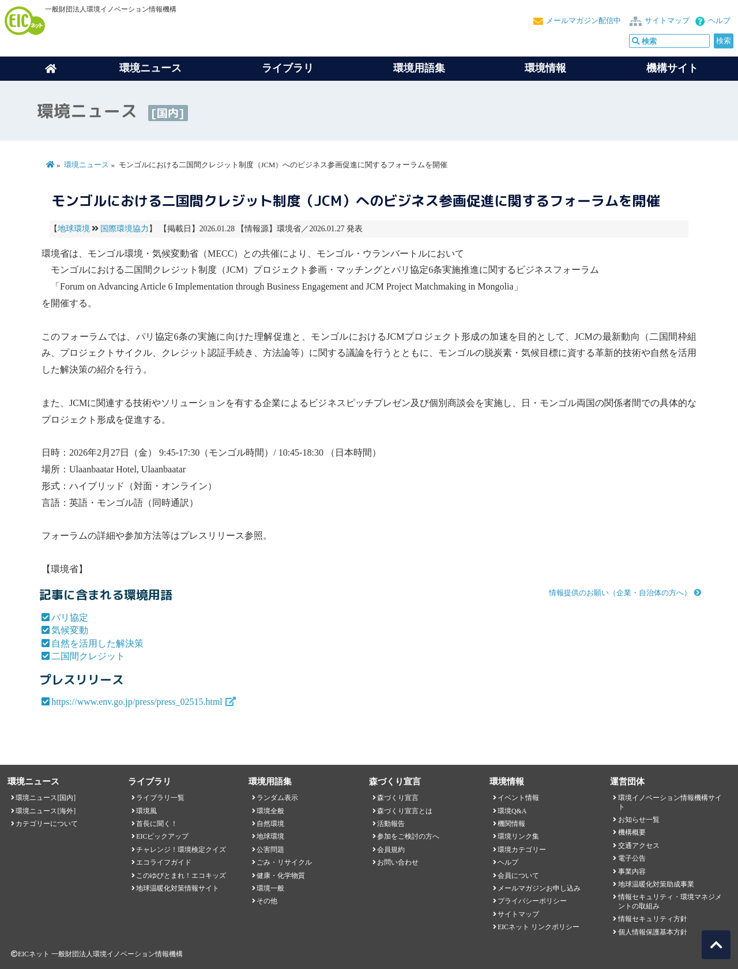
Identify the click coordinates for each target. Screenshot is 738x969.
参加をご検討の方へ (408, 836)
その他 (267, 901)
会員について (518, 876)
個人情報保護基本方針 (652, 932)
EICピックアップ (162, 836)
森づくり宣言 (398, 798)
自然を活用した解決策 (97, 643)
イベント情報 (518, 798)
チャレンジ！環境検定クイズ (181, 850)
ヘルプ (719, 21)
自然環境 (270, 824)
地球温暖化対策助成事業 (656, 884)
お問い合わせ (398, 862)
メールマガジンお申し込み (539, 888)
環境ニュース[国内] (46, 798)
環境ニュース (86, 165)
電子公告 (632, 858)
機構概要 (632, 832)
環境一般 (270, 888)
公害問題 (270, 850)
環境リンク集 (518, 836)
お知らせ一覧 (639, 820)
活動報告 (391, 824)
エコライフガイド (163, 862)
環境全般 (270, 811)
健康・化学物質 (281, 876)
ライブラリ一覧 (160, 798)
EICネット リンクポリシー (538, 927)
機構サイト (672, 68)
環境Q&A (512, 811)
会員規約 (391, 850)
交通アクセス (639, 846)
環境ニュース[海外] (46, 811)
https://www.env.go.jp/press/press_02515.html (137, 702)
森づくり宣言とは (404, 811)
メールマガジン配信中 (583, 21)
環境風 (146, 811)
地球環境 (74, 228)
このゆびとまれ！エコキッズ (181, 876)
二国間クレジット (88, 656)
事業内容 (632, 871)
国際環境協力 (124, 228)
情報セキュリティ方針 (652, 919)
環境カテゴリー (522, 850)
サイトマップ (667, 21)
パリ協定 (69, 617)
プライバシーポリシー (532, 901)
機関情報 (511, 824)
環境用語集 (419, 68)
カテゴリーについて (47, 824)
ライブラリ (288, 68)
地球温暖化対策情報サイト (177, 888)
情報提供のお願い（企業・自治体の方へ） (620, 593)
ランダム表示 (277, 798)
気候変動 (69, 630)
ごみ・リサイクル (284, 862)
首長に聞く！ (157, 824)
